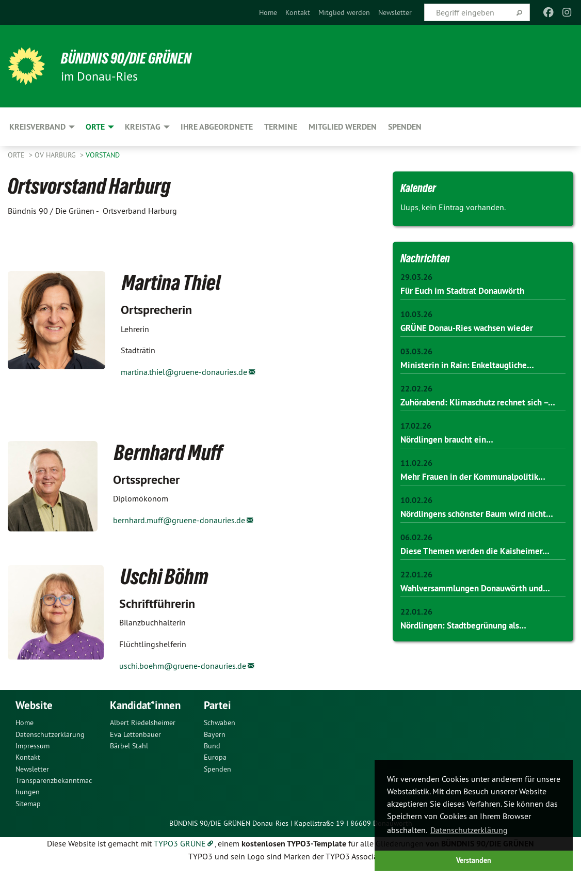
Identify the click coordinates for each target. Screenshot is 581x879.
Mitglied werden (344, 12)
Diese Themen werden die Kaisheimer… (479, 576)
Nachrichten (428, 257)
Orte (17, 155)
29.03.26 (416, 277)
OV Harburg (56, 155)
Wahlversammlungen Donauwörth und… (481, 613)
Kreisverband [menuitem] (37, 126)
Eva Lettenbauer (135, 741)
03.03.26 (416, 351)
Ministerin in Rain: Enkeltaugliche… (471, 364)
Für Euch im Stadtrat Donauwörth (467, 290)
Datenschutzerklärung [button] (469, 830)
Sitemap (28, 810)
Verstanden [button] (473, 860)
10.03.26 (416, 314)
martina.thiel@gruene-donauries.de (184, 372)
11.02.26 (416, 475)
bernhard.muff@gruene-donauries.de (179, 520)
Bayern (214, 741)
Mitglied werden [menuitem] (343, 126)
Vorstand (103, 155)
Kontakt (297, 12)
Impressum (32, 753)
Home (268, 12)
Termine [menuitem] (280, 126)
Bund (212, 753)
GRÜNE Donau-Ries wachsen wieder (472, 328)
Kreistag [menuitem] (142, 126)
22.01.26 (416, 599)
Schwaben (219, 730)
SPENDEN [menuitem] (405, 126)
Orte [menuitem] (95, 126)
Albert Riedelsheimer (142, 730)
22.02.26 (416, 388)
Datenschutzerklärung (50, 741)
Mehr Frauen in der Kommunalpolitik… (477, 489)
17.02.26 (415, 438)
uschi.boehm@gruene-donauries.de (182, 666)
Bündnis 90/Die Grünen (135, 58)
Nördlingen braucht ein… (450, 452)
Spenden (217, 776)
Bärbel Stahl (129, 753)
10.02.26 (416, 512)
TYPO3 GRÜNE (180, 850)
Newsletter (395, 12)
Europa (215, 765)
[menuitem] (268, 12)
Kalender (421, 187)
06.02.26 (416, 562)
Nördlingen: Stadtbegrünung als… (468, 650)
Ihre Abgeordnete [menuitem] (217, 126)
